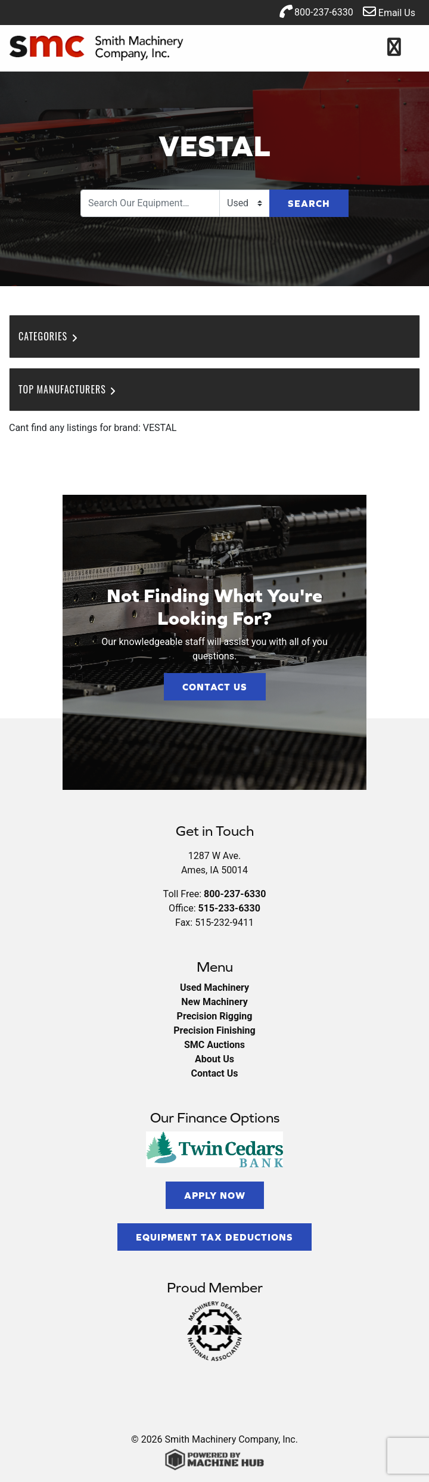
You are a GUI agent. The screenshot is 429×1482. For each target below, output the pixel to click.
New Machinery (214, 1001)
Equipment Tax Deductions (214, 1237)
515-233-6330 (229, 908)
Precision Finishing (214, 1030)
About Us (214, 1059)
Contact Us (214, 686)
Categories (48, 336)
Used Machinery (214, 987)
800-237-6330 (316, 11)
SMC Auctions (214, 1044)
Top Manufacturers (68, 389)
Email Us (389, 11)
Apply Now (214, 1195)
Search (309, 203)
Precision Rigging (215, 1016)
